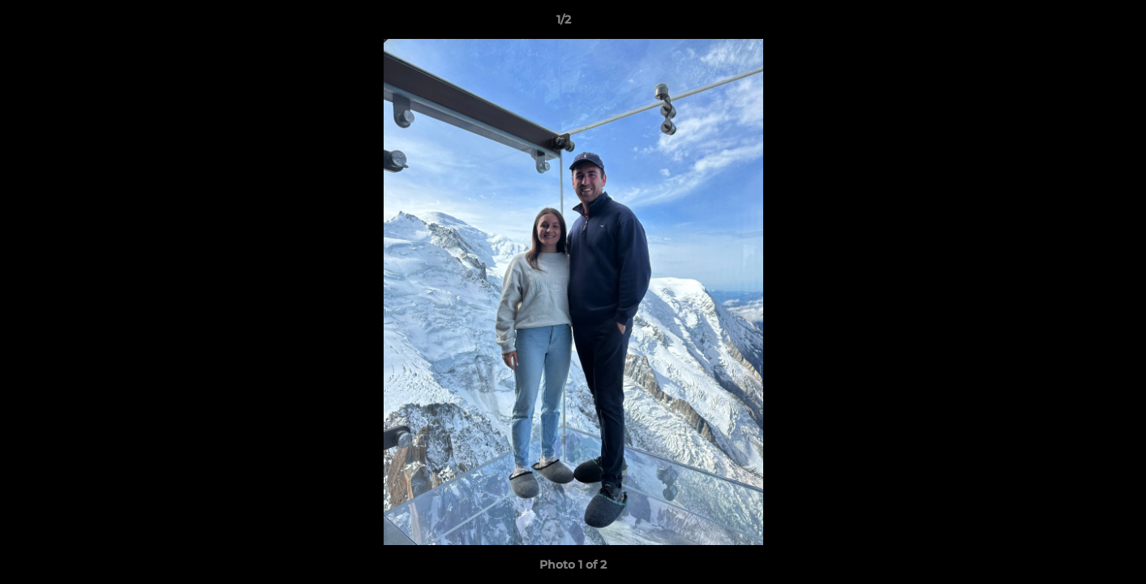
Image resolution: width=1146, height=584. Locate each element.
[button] (1078, 23)
